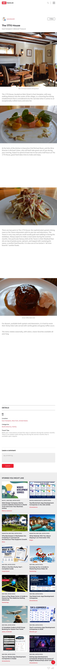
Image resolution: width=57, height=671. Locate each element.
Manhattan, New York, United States (12, 533)
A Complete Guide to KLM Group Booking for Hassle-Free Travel (13, 628)
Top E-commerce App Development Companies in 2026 (42, 628)
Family (14, 427)
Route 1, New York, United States (11, 500)
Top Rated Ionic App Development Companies (41, 597)
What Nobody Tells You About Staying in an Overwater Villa (40, 537)
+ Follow (51, 19)
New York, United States (8, 564)
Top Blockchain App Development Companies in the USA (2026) (41, 504)
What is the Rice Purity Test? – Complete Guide (12, 568)
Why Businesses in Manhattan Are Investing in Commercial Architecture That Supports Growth (14, 537)
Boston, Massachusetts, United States (40, 500)
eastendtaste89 (11, 19)
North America (6, 427)
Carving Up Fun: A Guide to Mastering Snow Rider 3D (39, 568)
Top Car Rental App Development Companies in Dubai (14, 657)
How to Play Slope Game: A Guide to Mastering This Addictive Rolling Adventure (15, 598)
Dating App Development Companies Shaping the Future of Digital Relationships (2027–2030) (41, 658)
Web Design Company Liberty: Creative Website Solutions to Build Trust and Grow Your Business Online (14, 505)
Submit (7, 466)
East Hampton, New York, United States (15, 421)
